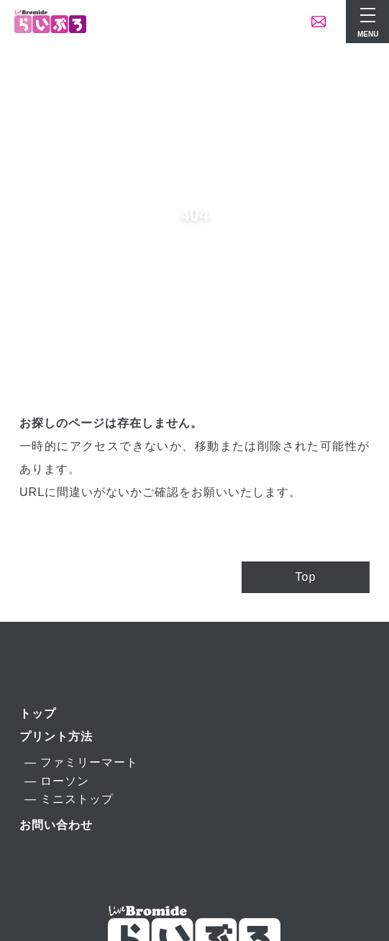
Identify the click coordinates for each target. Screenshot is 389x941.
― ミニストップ (69, 799)
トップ (37, 713)
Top (306, 577)
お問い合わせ (56, 825)
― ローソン (56, 781)
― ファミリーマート (81, 762)
